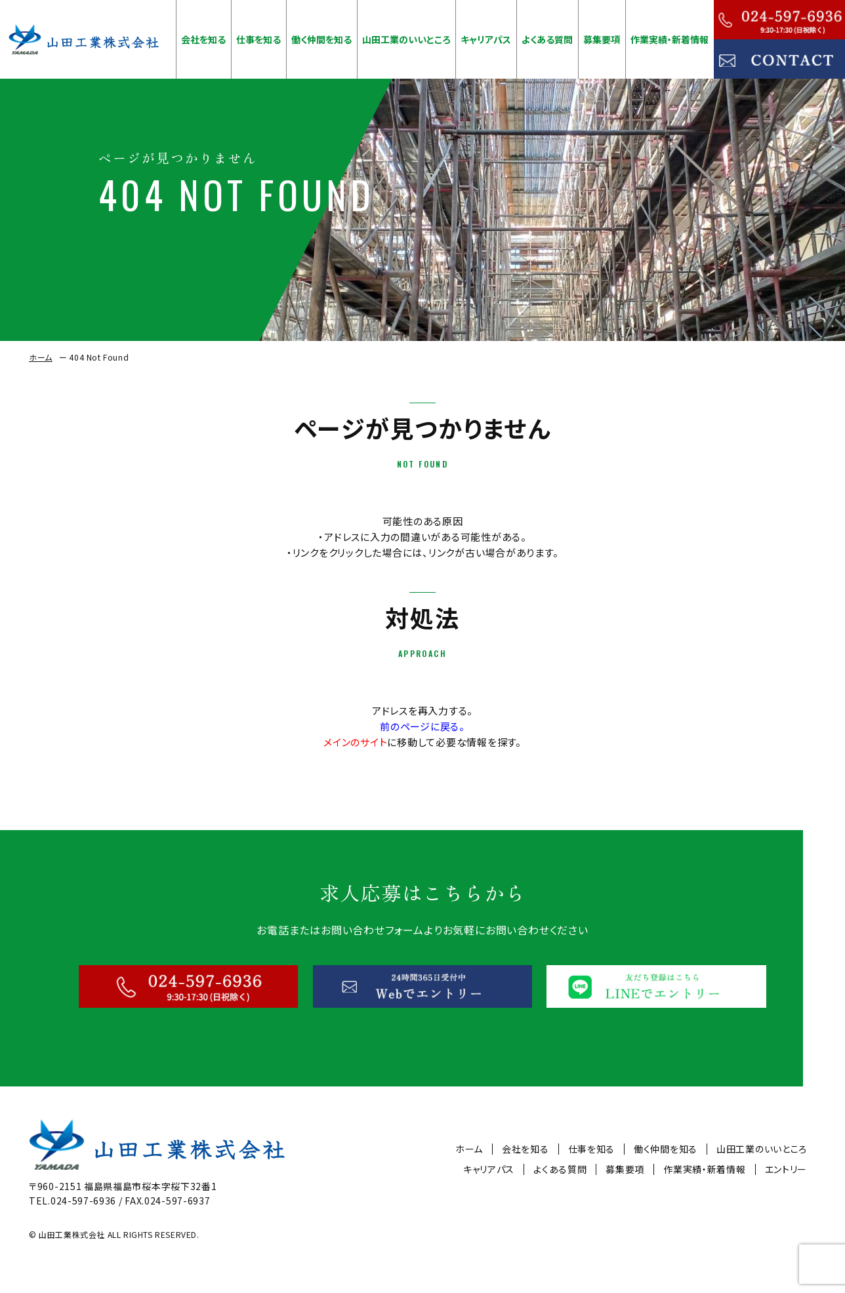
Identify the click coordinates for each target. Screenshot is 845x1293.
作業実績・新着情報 (669, 39)
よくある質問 (547, 39)
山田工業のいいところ (406, 39)
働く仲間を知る (321, 39)
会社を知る (203, 39)
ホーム (40, 357)
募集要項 (601, 39)
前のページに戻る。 (422, 726)
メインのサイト (355, 742)
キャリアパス (486, 39)
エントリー (786, 1169)
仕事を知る (258, 39)
